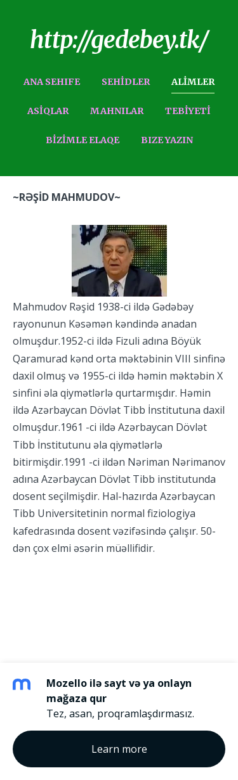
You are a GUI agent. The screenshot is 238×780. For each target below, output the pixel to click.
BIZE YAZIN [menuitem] (167, 140)
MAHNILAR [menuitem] (116, 111)
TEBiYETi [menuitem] (188, 111)
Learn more (119, 749)
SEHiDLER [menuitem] (126, 81)
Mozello (32, 591)
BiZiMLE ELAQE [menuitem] (82, 140)
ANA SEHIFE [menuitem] (51, 81)
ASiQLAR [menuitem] (48, 111)
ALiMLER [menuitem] (193, 81)
